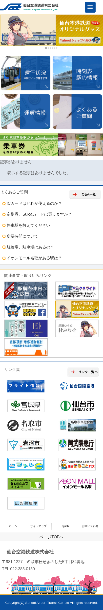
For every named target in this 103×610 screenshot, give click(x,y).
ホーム (13, 526)
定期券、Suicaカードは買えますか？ (36, 214)
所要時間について (19, 236)
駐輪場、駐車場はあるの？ (27, 247)
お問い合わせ (90, 526)
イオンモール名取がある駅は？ (31, 258)
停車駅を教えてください (25, 225)
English (64, 526)
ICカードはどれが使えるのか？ (31, 203)
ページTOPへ (51, 537)
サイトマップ (38, 526)
